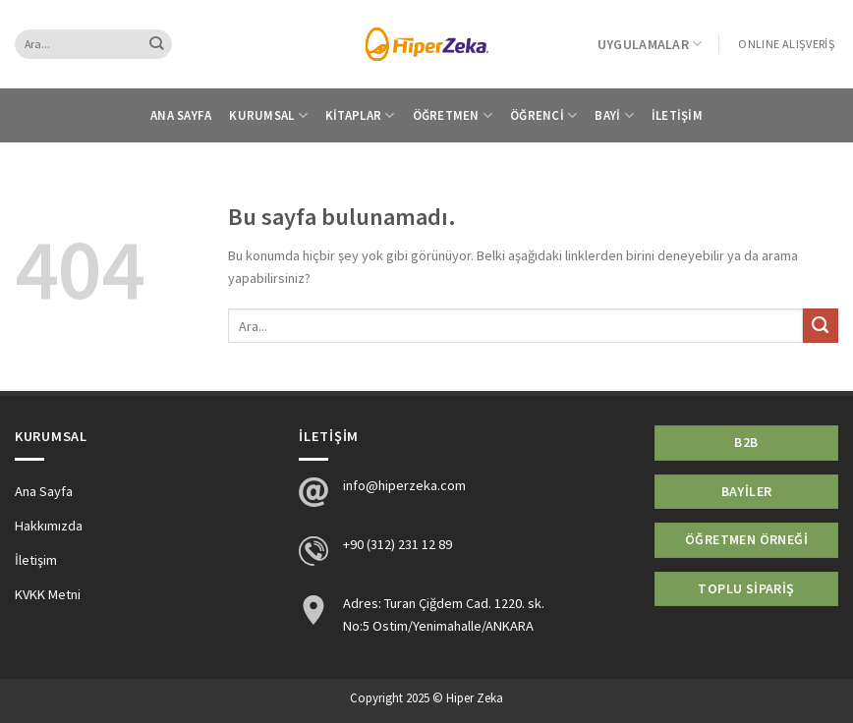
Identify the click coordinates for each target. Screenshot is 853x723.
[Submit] (157, 44)
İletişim (677, 115)
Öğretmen (453, 115)
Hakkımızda (49, 525)
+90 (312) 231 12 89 (397, 544)
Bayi (614, 115)
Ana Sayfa (180, 115)
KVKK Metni (48, 594)
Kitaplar (360, 115)
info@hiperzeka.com (404, 485)
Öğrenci (543, 115)
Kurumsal (268, 115)
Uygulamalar (650, 43)
